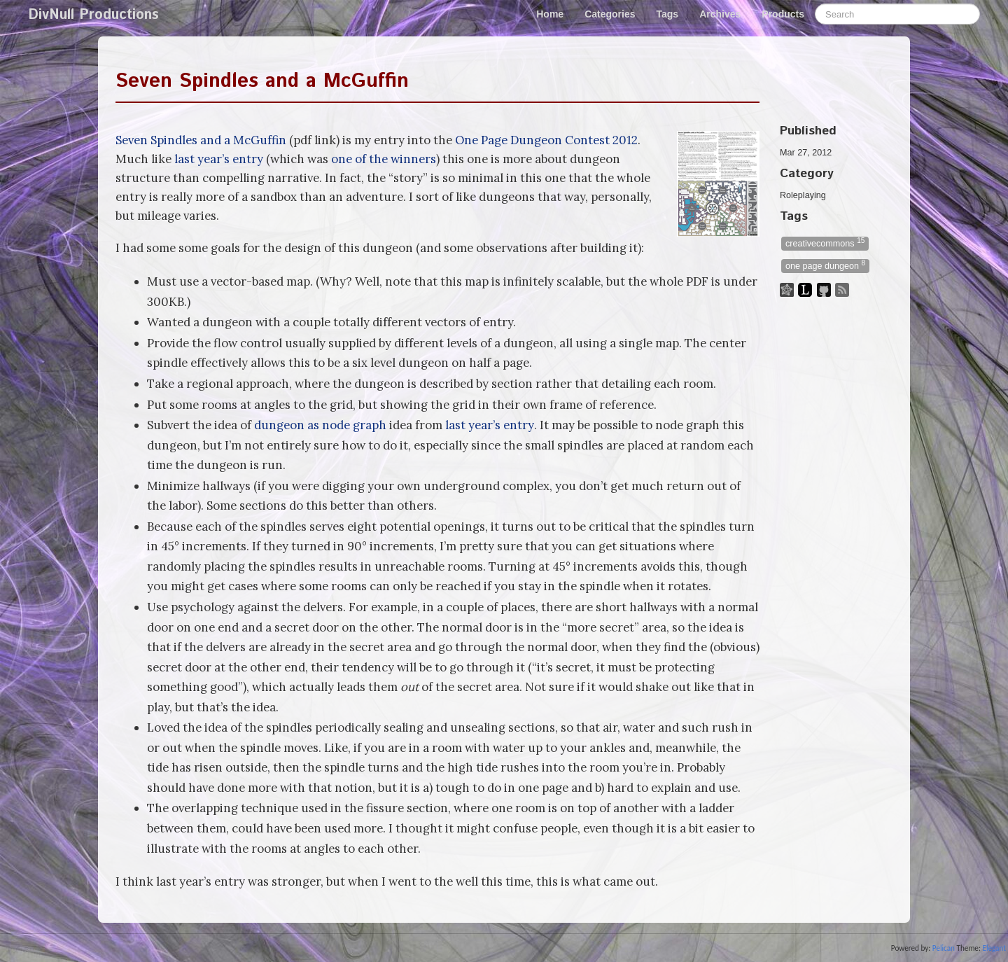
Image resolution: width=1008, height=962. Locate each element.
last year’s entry (218, 159)
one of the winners (383, 159)
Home (550, 14)
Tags (668, 14)
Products (783, 14)
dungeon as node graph (320, 425)
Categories (609, 14)
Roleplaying (803, 195)
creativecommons (824, 243)
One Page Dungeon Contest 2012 (546, 140)
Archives (720, 14)
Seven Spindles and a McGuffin (262, 81)
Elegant (994, 948)
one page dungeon (825, 265)
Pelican (943, 948)
